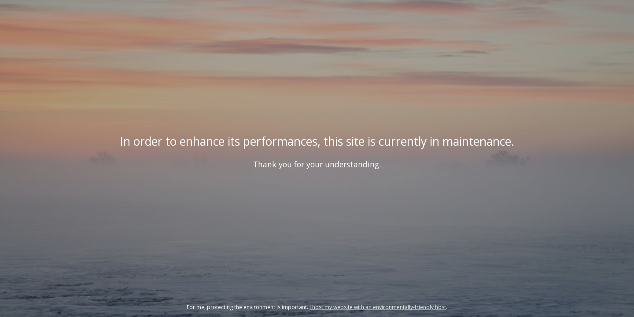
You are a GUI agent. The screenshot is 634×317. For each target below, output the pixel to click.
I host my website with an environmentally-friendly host (378, 307)
